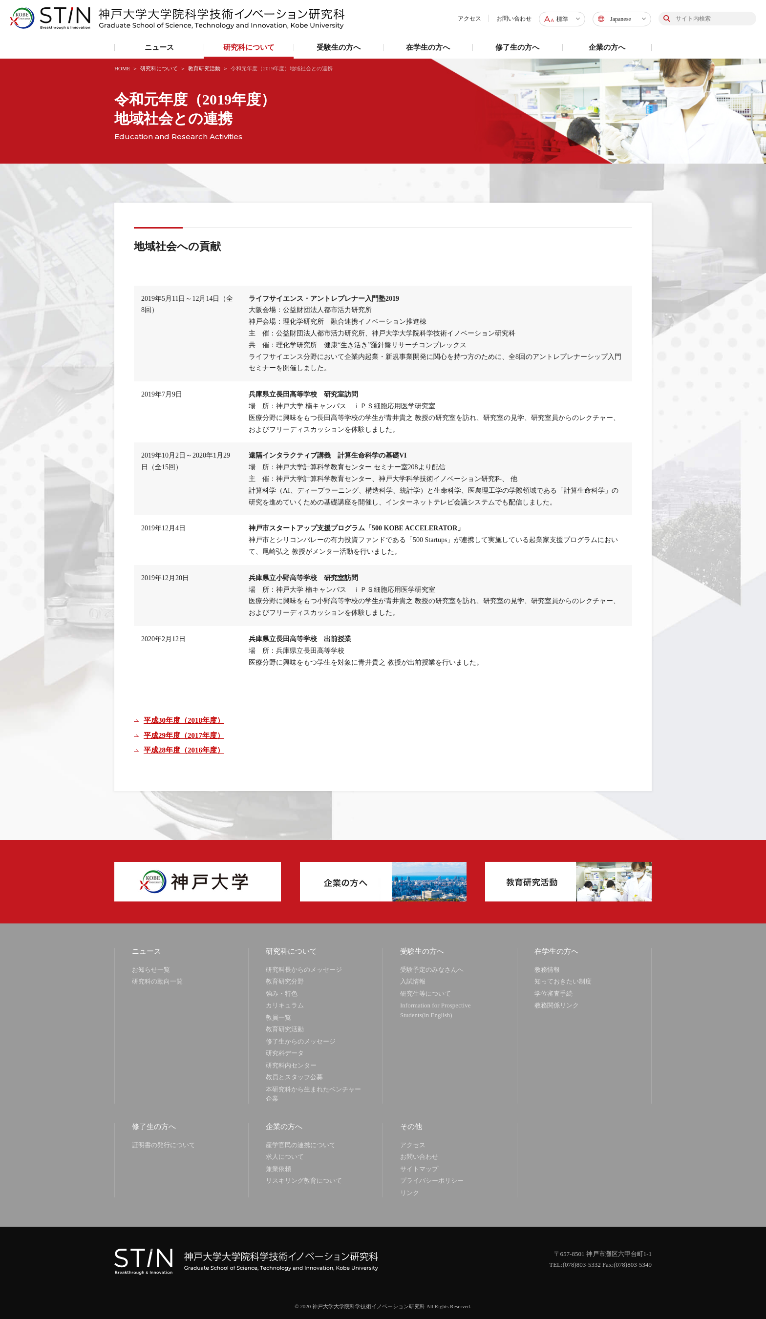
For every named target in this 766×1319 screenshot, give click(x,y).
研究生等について (425, 993)
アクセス (469, 18)
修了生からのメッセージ (301, 1041)
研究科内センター (291, 1065)
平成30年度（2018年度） (184, 720)
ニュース (146, 951)
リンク (409, 1192)
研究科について (159, 68)
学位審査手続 (553, 993)
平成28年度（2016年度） (184, 750)
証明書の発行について (163, 1145)
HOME (122, 68)
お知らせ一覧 (151, 969)
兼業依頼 (278, 1168)
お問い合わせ (514, 18)
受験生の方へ (422, 951)
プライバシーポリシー (432, 1180)
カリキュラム (285, 1005)
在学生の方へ (556, 951)
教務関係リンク (556, 1005)
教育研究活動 (204, 68)
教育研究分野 (285, 981)
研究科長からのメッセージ (304, 969)
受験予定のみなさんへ (432, 969)
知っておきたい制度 (563, 981)
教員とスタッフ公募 (294, 1077)
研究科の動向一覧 (157, 981)
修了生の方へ (154, 1127)
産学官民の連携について (301, 1145)
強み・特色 (282, 993)
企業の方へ (284, 1127)
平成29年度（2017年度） (184, 735)
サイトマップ (419, 1168)
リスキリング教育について (304, 1180)
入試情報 (413, 981)
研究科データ (285, 1053)
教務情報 (547, 969)
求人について (285, 1156)
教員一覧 (278, 1017)
